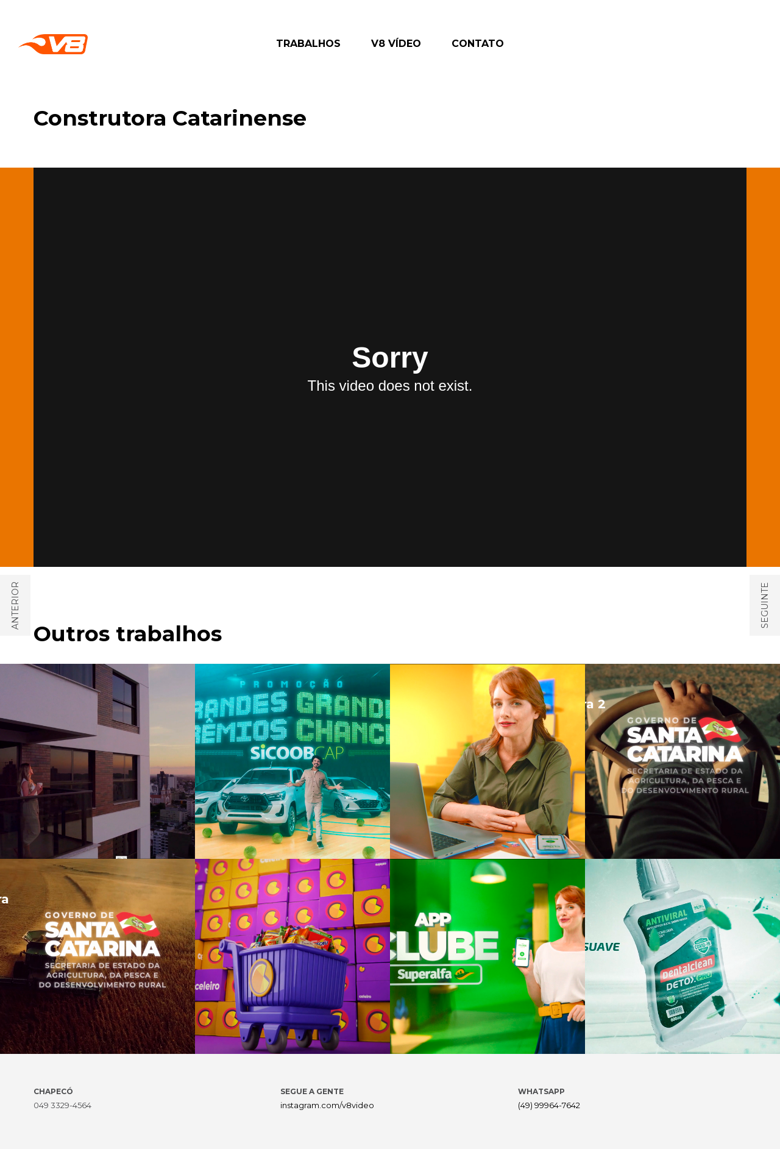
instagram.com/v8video (327, 1105)
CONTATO (478, 43)
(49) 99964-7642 (549, 1105)
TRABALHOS (308, 43)
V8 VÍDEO (396, 43)
